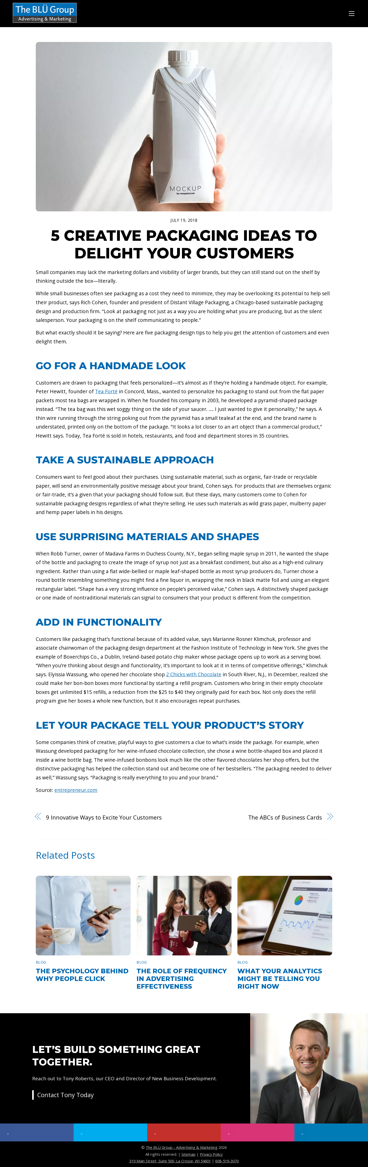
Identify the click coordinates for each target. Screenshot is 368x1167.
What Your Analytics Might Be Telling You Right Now (279, 978)
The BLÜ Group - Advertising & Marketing (181, 1147)
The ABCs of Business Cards (285, 817)
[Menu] (351, 12)
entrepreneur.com (75, 790)
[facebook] (37, 1132)
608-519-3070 (227, 1160)
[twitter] (110, 1132)
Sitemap (188, 1154)
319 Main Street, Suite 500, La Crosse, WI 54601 (170, 1160)
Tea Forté (106, 391)
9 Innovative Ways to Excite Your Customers (104, 817)
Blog (41, 962)
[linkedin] (331, 1132)
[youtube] (184, 1132)
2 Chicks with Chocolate (193, 674)
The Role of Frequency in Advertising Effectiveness (181, 978)
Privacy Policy (211, 1154)
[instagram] (257, 1132)
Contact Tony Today (66, 1095)
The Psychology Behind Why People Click (82, 975)
